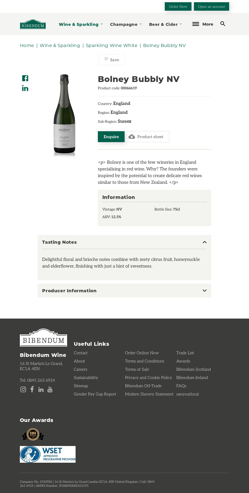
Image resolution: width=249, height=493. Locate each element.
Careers (80, 369)
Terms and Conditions (144, 361)
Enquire (111, 136)
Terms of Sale (137, 369)
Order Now (178, 6)
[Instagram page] (23, 389)
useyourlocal (187, 394)
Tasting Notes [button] (59, 242)
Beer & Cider (166, 24)
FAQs (181, 386)
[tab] (124, 244)
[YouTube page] (50, 389)
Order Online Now (142, 353)
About (79, 361)
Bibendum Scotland (193, 369)
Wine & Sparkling (81, 24)
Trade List (185, 353)
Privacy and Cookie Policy (148, 377)
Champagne (126, 24)
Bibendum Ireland (192, 377)
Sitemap (81, 386)
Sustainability (86, 377)
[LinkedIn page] (41, 389)
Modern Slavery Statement (149, 394)
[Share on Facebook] (25, 76)
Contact (81, 353)
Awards (183, 361)
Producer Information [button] (69, 290)
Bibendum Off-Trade (143, 386)
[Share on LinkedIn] (25, 86)
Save (111, 60)
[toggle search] (223, 23)
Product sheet (145, 136)
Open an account (211, 6)
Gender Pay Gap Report (95, 394)
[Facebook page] (32, 389)
